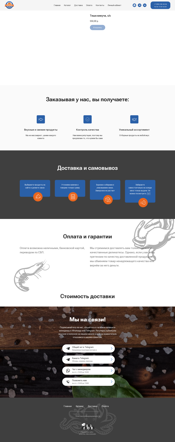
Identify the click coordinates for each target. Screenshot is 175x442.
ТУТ (149, 193)
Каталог (67, 5)
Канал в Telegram (80, 358)
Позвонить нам (79, 380)
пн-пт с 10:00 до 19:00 (80, 383)
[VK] (144, 5)
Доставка (78, 5)
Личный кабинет (114, 5)
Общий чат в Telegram (83, 347)
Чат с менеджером (81, 369)
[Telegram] (139, 5)
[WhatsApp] (134, 5)
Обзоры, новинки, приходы (82, 361)
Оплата (89, 5)
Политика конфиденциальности (88, 416)
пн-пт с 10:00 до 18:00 (80, 372)
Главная (57, 5)
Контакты (100, 5)
